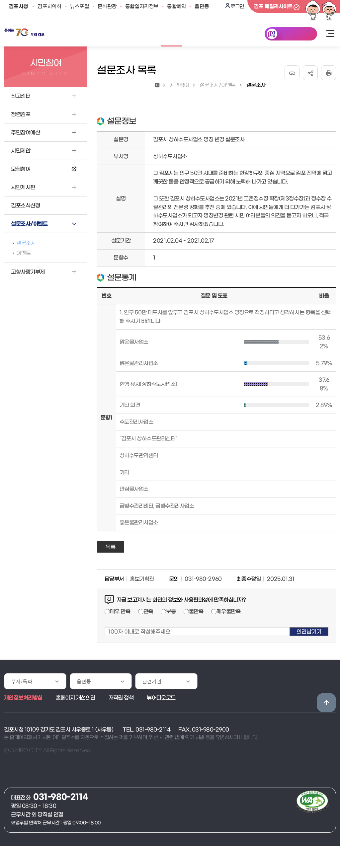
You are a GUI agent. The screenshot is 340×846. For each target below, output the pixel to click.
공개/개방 (136, 34)
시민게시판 (23, 187)
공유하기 (310, 72)
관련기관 (151, 681)
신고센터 (20, 96)
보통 (171, 611)
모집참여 (20, 169)
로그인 (237, 6)
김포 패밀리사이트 (273, 6)
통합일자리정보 (141, 6)
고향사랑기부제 (28, 271)
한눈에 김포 (295, 35)
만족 (148, 611)
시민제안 (20, 150)
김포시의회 (49, 6)
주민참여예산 (25, 132)
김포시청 (18, 6)
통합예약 (176, 6)
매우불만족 (228, 611)
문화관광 (107, 6)
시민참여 (171, 34)
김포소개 (205, 34)
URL (292, 72)
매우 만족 (120, 611)
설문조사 (26, 243)
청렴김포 (20, 114)
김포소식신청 (25, 205)
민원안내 (101, 34)
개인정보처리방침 (23, 697)
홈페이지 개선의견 (75, 697)
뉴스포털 (79, 6)
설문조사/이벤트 (29, 223)
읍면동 (202, 6)
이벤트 (23, 253)
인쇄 (328, 72)
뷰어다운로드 (161, 697)
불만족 (196, 611)
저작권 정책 (121, 697)
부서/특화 (21, 681)
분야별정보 (241, 34)
